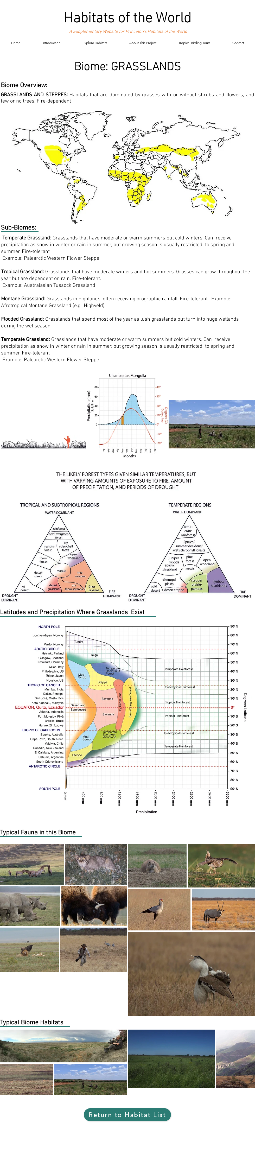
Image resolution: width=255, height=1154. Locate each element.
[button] (94, 43)
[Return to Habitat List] (127, 1114)
